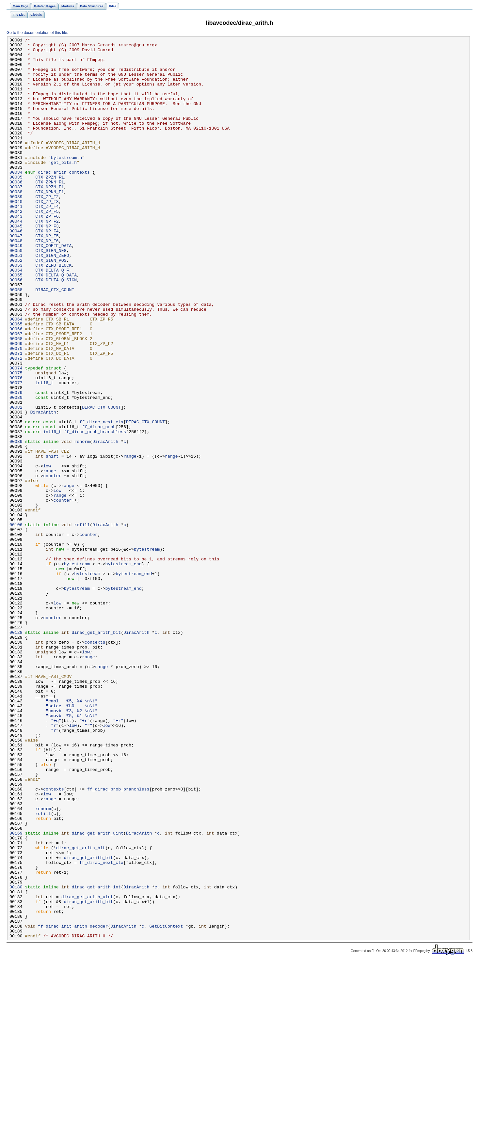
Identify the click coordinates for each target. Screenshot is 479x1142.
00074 (16, 434)
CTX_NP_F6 (46, 282)
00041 (16, 240)
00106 (16, 622)
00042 (16, 246)
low (47, 552)
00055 (16, 323)
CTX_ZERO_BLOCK (53, 311)
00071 (16, 417)
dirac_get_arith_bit (96, 752)
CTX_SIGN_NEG (50, 293)
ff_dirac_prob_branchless (95, 511)
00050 (16, 293)
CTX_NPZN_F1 (49, 217)
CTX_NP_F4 (46, 270)
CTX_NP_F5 (46, 276)
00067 (16, 393)
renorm (82, 522)
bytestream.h (66, 182)
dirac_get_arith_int (96, 1057)
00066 (16, 387)
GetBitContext (166, 1104)
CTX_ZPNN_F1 (49, 211)
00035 (16, 205)
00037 (16, 217)
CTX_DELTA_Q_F (52, 317)
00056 (16, 329)
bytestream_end (123, 669)
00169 (16, 992)
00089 (16, 522)
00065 (16, 381)
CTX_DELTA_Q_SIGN (56, 329)
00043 (16, 252)
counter (52, 564)
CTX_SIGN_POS (50, 305)
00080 (16, 470)
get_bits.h (64, 188)
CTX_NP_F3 (46, 264)
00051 (16, 299)
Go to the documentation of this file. (37, 32)
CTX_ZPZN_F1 (49, 205)
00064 (16, 376)
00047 (16, 276)
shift (52, 540)
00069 (16, 405)
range (129, 540)
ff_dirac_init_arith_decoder (73, 1104)
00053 (16, 311)
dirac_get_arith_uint (97, 992)
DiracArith (43, 487)
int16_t (44, 452)
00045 (16, 264)
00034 (16, 199)
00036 (16, 211)
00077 (16, 452)
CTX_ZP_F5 (46, 246)
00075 (16, 440)
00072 (16, 423)
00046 (16, 270)
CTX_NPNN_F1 (49, 223)
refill (82, 622)
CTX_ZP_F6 (46, 252)
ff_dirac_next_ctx (101, 499)
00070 (16, 411)
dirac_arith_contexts (64, 199)
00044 (16, 258)
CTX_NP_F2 (46, 258)
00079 (16, 464)
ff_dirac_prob (99, 505)
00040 (16, 235)
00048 (16, 282)
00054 (16, 317)
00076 (16, 446)
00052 (16, 305)
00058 (16, 340)
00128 (16, 752)
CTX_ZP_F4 (46, 240)
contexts (95, 763)
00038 (16, 223)
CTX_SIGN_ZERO (52, 299)
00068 (16, 399)
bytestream (147, 652)
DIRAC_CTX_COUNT (54, 340)
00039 (16, 229)
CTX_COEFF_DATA (53, 287)
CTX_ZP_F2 (46, 229)
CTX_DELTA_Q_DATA (56, 323)
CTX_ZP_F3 (46, 235)
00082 (16, 481)
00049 (16, 287)
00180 (16, 1057)
